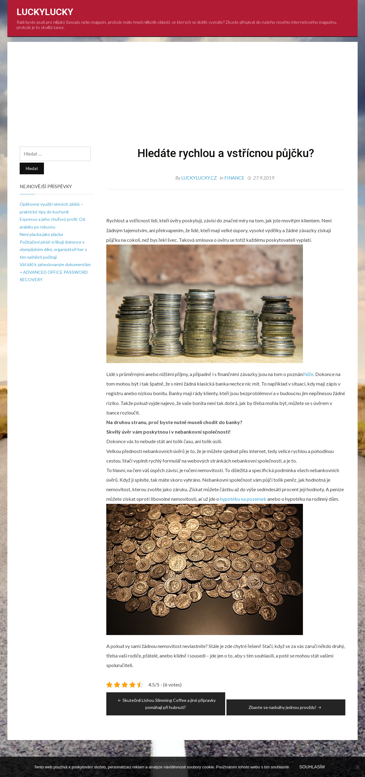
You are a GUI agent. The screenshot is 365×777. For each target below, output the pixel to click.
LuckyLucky (45, 11)
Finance (234, 177)
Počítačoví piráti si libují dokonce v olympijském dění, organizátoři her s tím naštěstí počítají (53, 249)
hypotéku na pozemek (243, 499)
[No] (357, 767)
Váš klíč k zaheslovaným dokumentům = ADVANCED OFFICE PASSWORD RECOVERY (55, 272)
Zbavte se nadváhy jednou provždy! (285, 707)
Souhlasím (311, 766)
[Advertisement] (182, 100)
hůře (308, 374)
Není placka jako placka (41, 234)
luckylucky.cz (199, 177)
